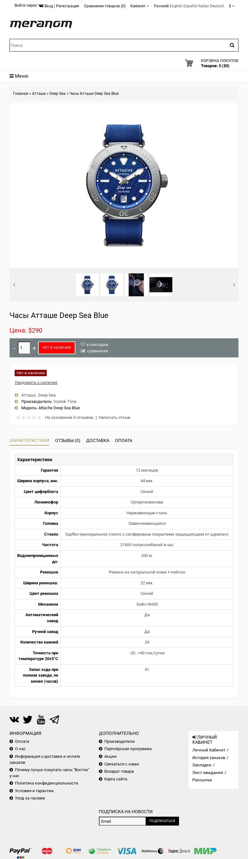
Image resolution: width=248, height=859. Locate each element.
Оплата (123, 440)
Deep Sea (57, 93)
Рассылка (202, 780)
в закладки (97, 344)
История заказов (208, 757)
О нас (20, 748)
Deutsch (217, 6)
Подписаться (162, 821)
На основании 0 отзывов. (69, 417)
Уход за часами (30, 798)
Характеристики (29, 440)
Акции (110, 756)
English (176, 6)
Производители (119, 741)
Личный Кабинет (208, 750)
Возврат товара (119, 771)
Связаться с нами (121, 764)
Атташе (39, 93)
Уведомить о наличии (36, 382)
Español (190, 6)
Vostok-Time (65, 401)
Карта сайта (115, 779)
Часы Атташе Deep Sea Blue (94, 93)
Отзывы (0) (67, 440)
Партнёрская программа (128, 748)
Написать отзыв (114, 417)
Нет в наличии (57, 348)
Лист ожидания (207, 772)
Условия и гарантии (34, 790)
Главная (20, 93)
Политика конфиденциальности (46, 783)
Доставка (97, 440)
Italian (203, 6)
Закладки (201, 765)
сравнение (97, 351)
